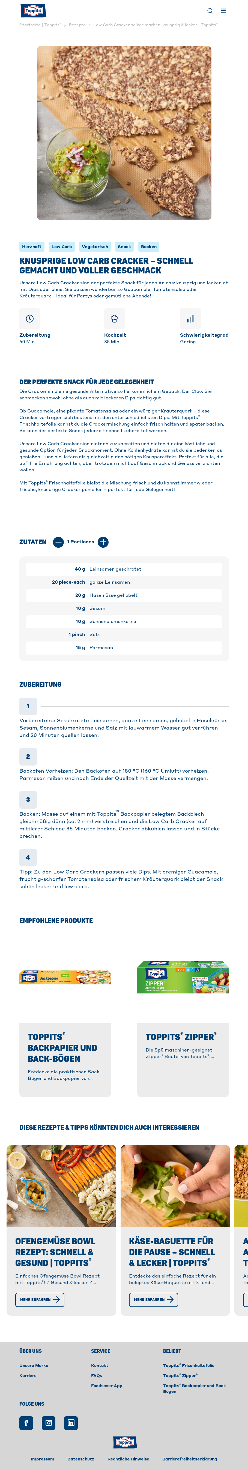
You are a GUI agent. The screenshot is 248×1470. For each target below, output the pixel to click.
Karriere (28, 1376)
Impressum (42, 1459)
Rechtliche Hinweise (128, 1459)
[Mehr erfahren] (39, 1300)
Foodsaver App (106, 1386)
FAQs (96, 1376)
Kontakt (99, 1366)
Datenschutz (80, 1459)
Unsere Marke (33, 1366)
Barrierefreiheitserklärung (189, 1459)
